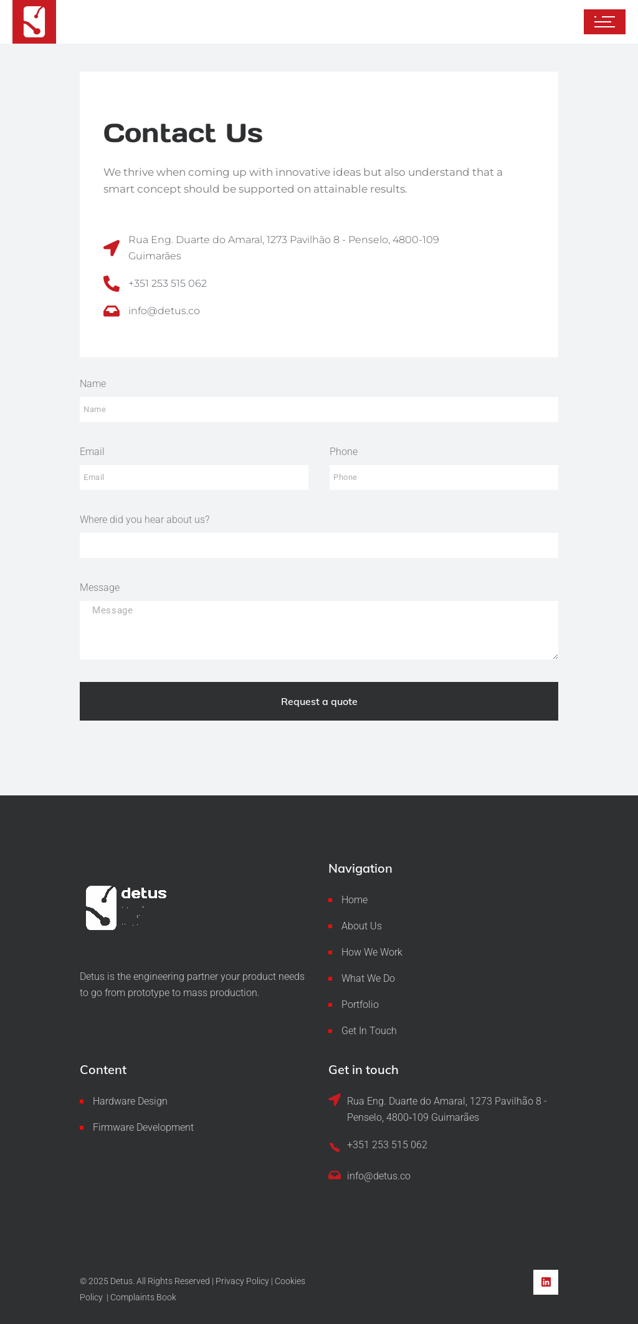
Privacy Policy (242, 1281)
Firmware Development (143, 1127)
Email (92, 452)
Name (93, 384)
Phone (344, 452)
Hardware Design (130, 1101)
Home (354, 900)
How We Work (371, 952)
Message (100, 587)
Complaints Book (143, 1297)
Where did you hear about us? (144, 519)
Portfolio (360, 1004)
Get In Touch (369, 1031)
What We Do (368, 978)
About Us (361, 926)
